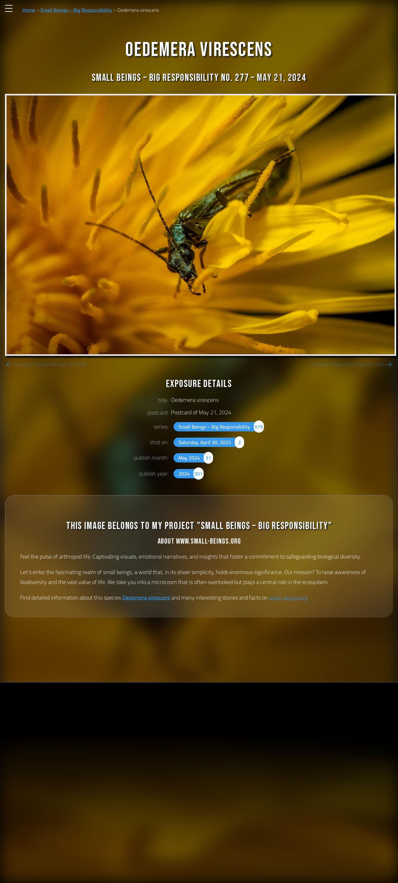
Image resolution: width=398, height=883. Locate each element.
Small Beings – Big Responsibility (76, 10)
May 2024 (195, 457)
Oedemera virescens (146, 597)
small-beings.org (288, 597)
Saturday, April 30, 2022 (211, 442)
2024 (191, 473)
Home (28, 10)
